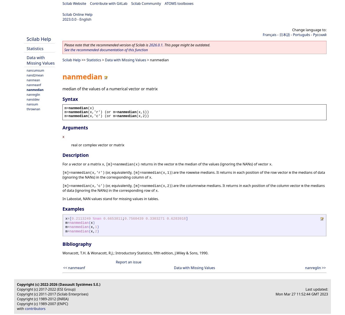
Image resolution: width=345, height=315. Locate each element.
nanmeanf (34, 85)
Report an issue (128, 262)
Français (269, 34)
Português (301, 34)
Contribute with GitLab (108, 3)
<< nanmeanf (74, 267)
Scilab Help (39, 39)
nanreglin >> (315, 267)
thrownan (33, 109)
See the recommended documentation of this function (106, 49)
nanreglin (33, 94)
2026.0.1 (156, 45)
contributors (35, 308)
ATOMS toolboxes (179, 3)
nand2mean (35, 75)
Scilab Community (146, 3)
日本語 (284, 34)
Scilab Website (74, 3)
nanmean (33, 80)
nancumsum (35, 70)
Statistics (35, 48)
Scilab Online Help (77, 14)
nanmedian (35, 90)
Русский (320, 34)
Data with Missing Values (41, 60)
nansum (32, 104)
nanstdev (33, 99)
